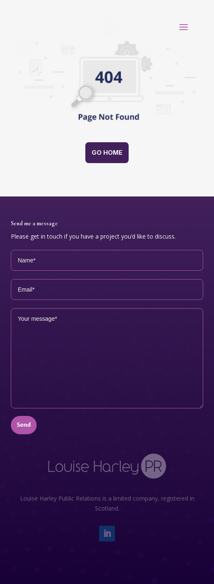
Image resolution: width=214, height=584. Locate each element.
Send (24, 425)
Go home (107, 152)
